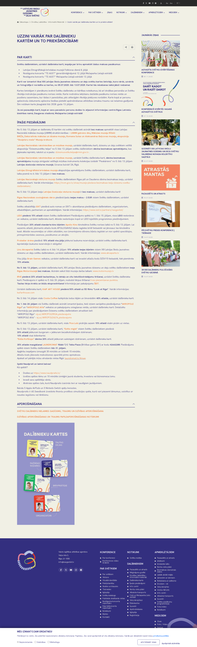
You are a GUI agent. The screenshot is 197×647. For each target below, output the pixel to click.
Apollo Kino (71, 224)
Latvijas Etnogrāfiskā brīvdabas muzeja (37, 170)
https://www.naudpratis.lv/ (47, 372)
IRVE (19, 276)
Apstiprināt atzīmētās (171, 643)
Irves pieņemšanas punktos (104, 280)
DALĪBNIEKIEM (136, 12)
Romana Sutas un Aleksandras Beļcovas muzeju (91, 136)
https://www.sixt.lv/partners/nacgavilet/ (103, 209)
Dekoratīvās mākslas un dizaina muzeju (44, 136)
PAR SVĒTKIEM (94, 12)
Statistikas (40, 642)
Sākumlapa (22, 22)
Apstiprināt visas (148, 642)
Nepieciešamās (25, 642)
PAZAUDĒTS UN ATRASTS (153, 193)
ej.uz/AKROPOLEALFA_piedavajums (54, 317)
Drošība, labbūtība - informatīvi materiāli (47, 22)
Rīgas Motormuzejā (27, 271)
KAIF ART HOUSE (51, 289)
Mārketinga (54, 642)
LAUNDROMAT (50, 344)
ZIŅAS (109, 12)
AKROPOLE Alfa (35, 307)
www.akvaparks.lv (110, 252)
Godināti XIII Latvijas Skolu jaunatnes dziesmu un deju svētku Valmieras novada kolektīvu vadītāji (160, 152)
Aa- (167, 3)
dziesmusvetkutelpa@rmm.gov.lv (72, 152)
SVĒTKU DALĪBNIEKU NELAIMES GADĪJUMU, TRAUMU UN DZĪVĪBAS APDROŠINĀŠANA (60, 411)
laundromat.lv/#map (75, 358)
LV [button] (178, 3)
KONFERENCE (76, 12)
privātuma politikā (160, 636)
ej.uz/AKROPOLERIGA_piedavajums (53, 314)
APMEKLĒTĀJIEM (156, 12)
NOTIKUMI (120, 12)
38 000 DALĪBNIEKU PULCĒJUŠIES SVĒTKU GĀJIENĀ (157, 271)
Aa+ (171, 3)
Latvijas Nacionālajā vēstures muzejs (36, 179)
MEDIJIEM (173, 12)
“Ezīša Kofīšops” (25, 339)
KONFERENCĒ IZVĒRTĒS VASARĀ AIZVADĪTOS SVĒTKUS (156, 110)
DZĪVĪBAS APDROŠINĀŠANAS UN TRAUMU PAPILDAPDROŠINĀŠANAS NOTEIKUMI (58, 416)
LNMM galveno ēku (80, 132)
